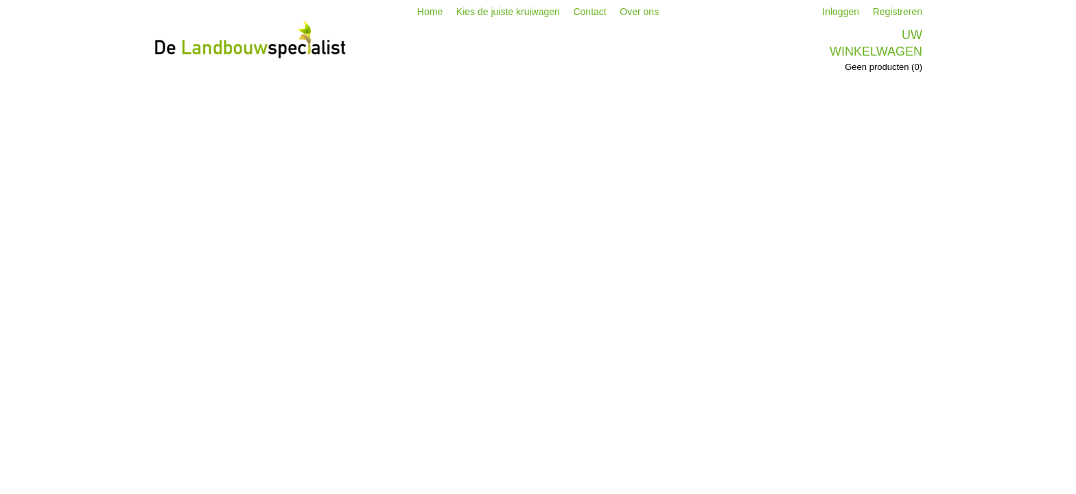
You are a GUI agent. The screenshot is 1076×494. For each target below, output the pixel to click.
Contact (589, 11)
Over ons (639, 11)
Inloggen (840, 11)
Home (430, 11)
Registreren (897, 11)
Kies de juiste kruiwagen (508, 11)
